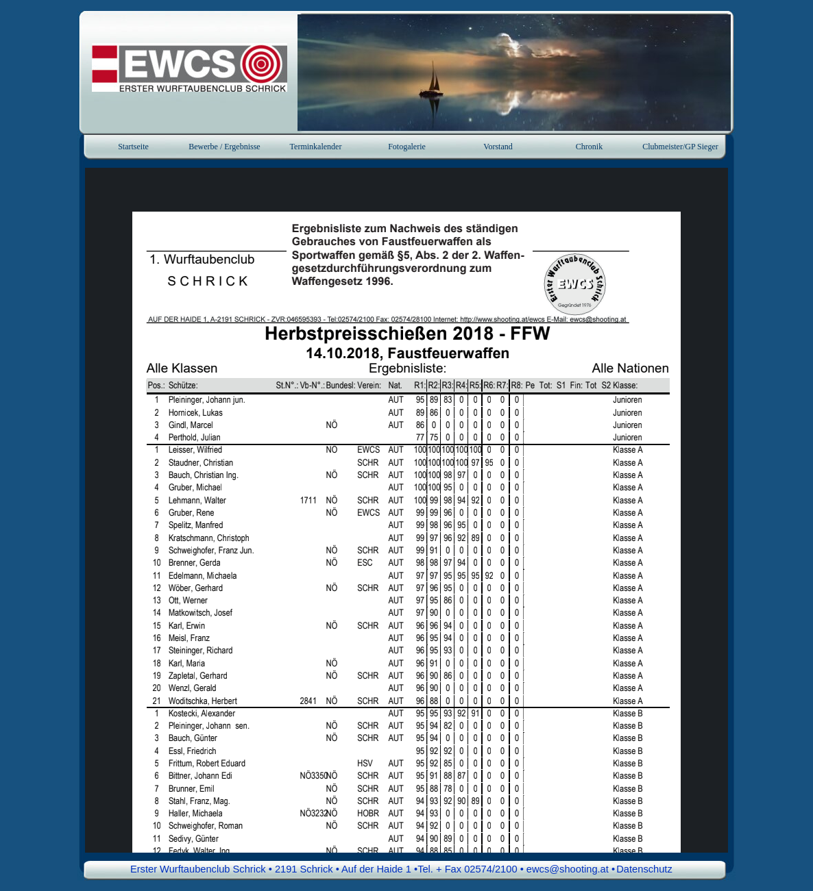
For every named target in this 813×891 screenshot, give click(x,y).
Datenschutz (644, 869)
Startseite (133, 146)
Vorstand (497, 146)
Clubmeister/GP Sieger (680, 146)
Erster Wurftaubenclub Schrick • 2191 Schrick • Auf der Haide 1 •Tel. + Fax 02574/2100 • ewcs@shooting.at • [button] (372, 869)
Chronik (589, 146)
